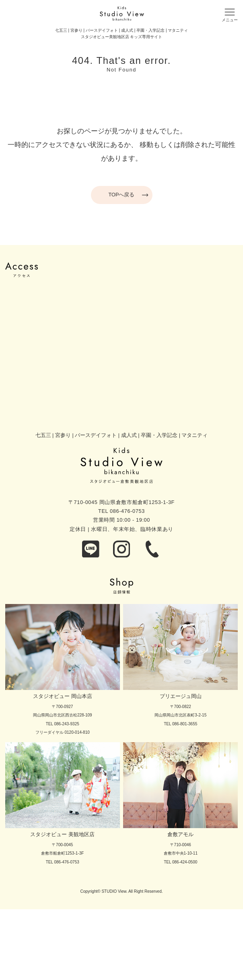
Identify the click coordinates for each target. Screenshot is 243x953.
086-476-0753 (127, 511)
